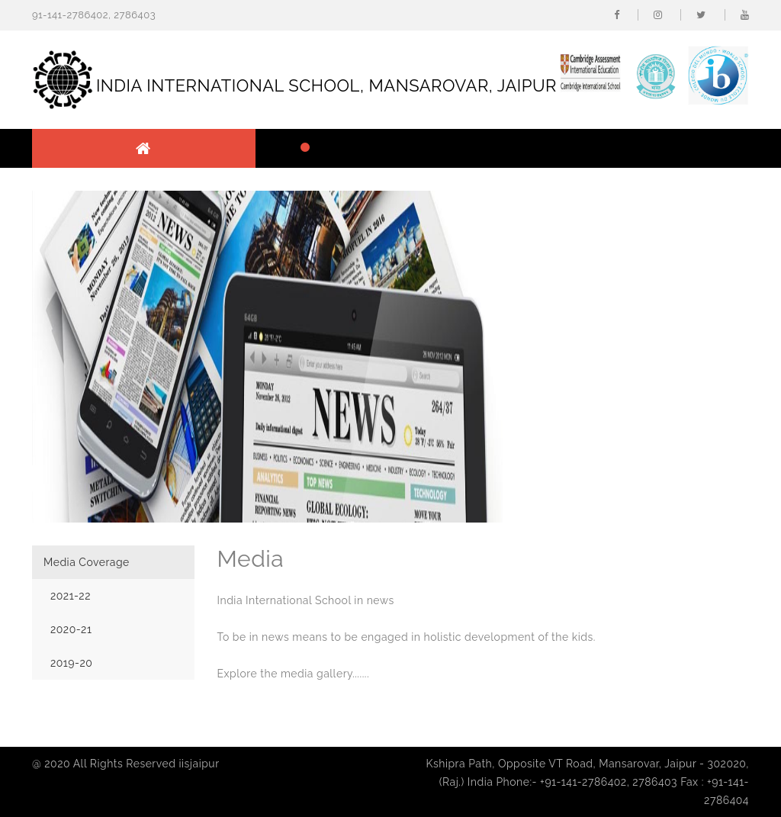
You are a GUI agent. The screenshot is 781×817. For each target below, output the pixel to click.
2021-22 (70, 596)
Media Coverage (86, 562)
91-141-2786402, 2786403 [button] (94, 15)
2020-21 (71, 629)
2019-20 (71, 663)
